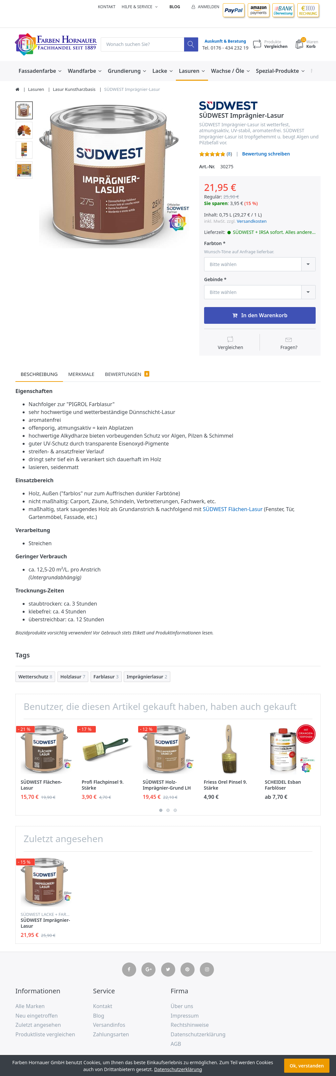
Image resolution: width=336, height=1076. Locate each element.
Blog (175, 7)
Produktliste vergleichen (45, 1034)
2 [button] (168, 810)
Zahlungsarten (111, 1034)
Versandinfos (109, 1024)
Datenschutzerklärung (198, 1034)
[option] (114, 175)
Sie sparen (216, 203)
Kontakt (106, 7)
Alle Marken (30, 1006)
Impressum (185, 1015)
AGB (176, 1043)
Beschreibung (39, 374)
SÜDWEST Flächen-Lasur (232, 509)
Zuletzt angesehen (38, 1024)
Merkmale (81, 374)
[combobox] (260, 264)
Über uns (182, 1006)
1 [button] (160, 810)
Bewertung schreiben (266, 154)
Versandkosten (252, 221)
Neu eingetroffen (36, 1015)
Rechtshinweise (190, 1024)
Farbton (213, 243)
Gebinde (213, 279)
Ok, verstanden (307, 1066)
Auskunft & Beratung (225, 41)
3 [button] (175, 810)
